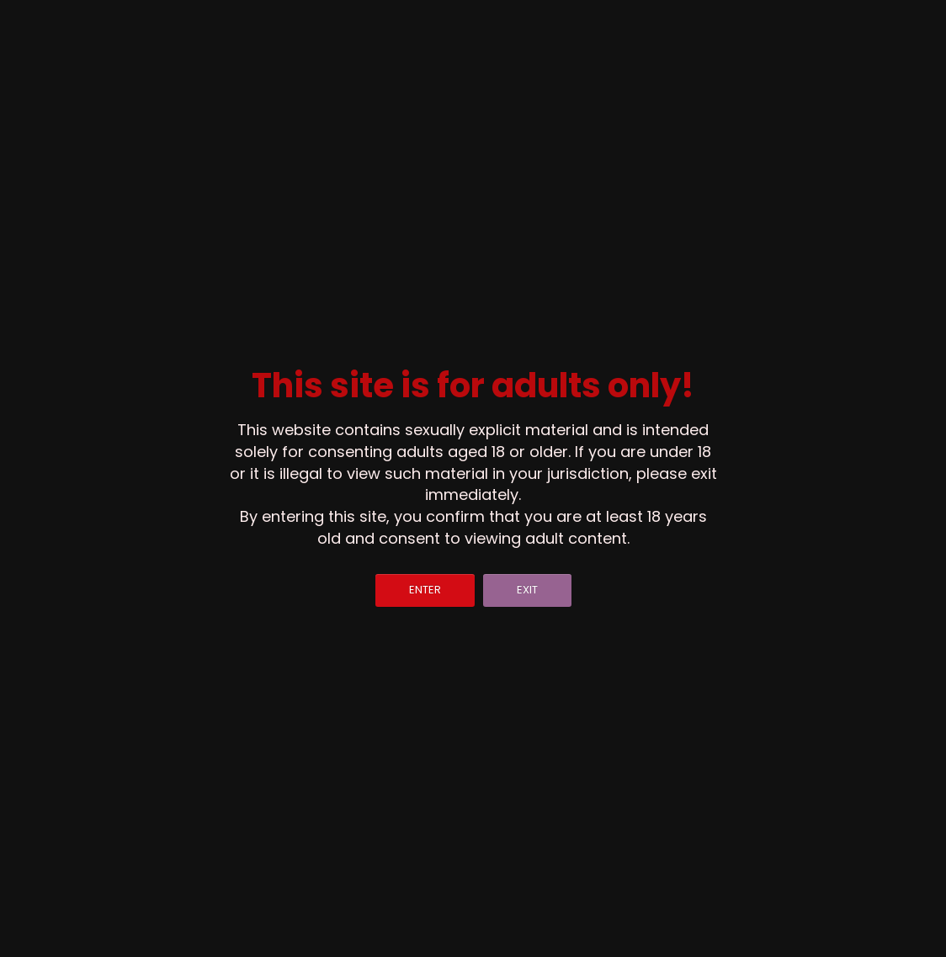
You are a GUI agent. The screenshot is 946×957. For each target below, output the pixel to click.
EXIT (527, 590)
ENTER (425, 590)
